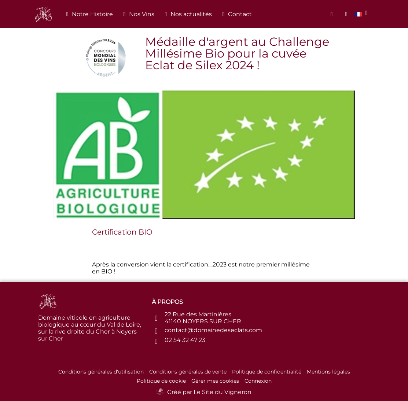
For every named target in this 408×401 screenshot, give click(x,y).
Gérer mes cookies (215, 381)
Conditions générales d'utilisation (101, 371)
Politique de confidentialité (266, 371)
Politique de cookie (161, 381)
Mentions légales (328, 371)
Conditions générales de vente (188, 371)
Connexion (258, 381)
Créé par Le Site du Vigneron (209, 392)
